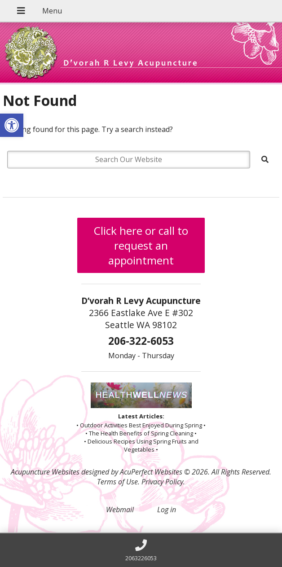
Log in (166, 509)
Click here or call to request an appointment (141, 245)
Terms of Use (117, 482)
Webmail (120, 509)
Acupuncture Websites (45, 472)
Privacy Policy (162, 482)
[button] (11, 125)
